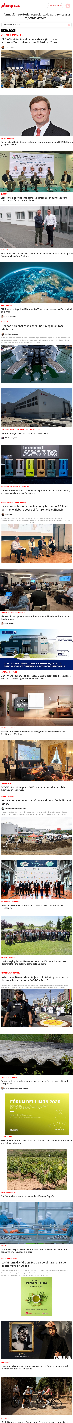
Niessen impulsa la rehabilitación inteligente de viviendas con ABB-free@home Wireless (34, 733)
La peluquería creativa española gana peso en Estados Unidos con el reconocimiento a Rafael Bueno (34, 1367)
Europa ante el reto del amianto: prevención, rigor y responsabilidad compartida (34, 1082)
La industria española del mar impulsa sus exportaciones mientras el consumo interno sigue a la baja (34, 1251)
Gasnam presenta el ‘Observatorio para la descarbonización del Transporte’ (32, 907)
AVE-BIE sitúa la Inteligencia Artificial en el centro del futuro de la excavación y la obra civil (33, 788)
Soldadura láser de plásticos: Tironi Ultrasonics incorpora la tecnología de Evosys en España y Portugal (37, 255)
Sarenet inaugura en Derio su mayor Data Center (25, 433)
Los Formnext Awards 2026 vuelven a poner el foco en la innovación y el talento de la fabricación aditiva (35, 492)
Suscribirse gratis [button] (55, 5)
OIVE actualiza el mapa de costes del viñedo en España (27, 1196)
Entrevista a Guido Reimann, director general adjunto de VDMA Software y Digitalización (37, 143)
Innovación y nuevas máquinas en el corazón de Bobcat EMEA (36, 802)
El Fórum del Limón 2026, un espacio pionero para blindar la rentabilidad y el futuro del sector (37, 1142)
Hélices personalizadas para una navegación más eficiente (32, 327)
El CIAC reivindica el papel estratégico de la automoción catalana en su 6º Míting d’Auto (29, 40)
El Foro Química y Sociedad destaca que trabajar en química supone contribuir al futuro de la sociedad (34, 199)
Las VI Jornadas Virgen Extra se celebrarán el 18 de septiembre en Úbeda (33, 1264)
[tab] (36, 25)
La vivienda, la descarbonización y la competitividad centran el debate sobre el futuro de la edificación (34, 508)
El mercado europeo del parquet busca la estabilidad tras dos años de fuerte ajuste (35, 618)
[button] (36, 25)
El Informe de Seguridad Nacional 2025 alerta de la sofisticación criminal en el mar (36, 310)
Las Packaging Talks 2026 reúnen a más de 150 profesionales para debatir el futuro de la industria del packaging (33, 962)
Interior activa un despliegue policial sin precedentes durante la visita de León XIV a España (35, 978)
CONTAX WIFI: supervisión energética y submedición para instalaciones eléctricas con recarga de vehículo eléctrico (36, 677)
